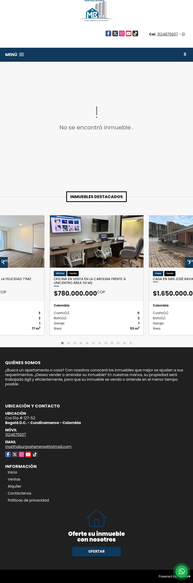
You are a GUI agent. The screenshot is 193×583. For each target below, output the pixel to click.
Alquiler (14, 486)
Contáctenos (19, 493)
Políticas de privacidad (28, 500)
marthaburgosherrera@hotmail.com (38, 446)
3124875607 (167, 34)
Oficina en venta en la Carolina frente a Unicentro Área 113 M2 (90, 281)
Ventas (14, 479)
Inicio (12, 472)
